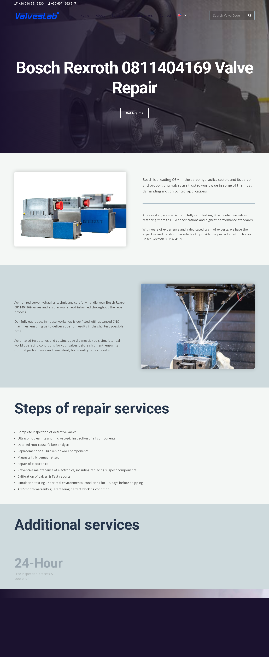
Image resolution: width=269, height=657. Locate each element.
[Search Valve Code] (232, 15)
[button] (182, 15)
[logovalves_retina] (37, 15)
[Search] (249, 15)
